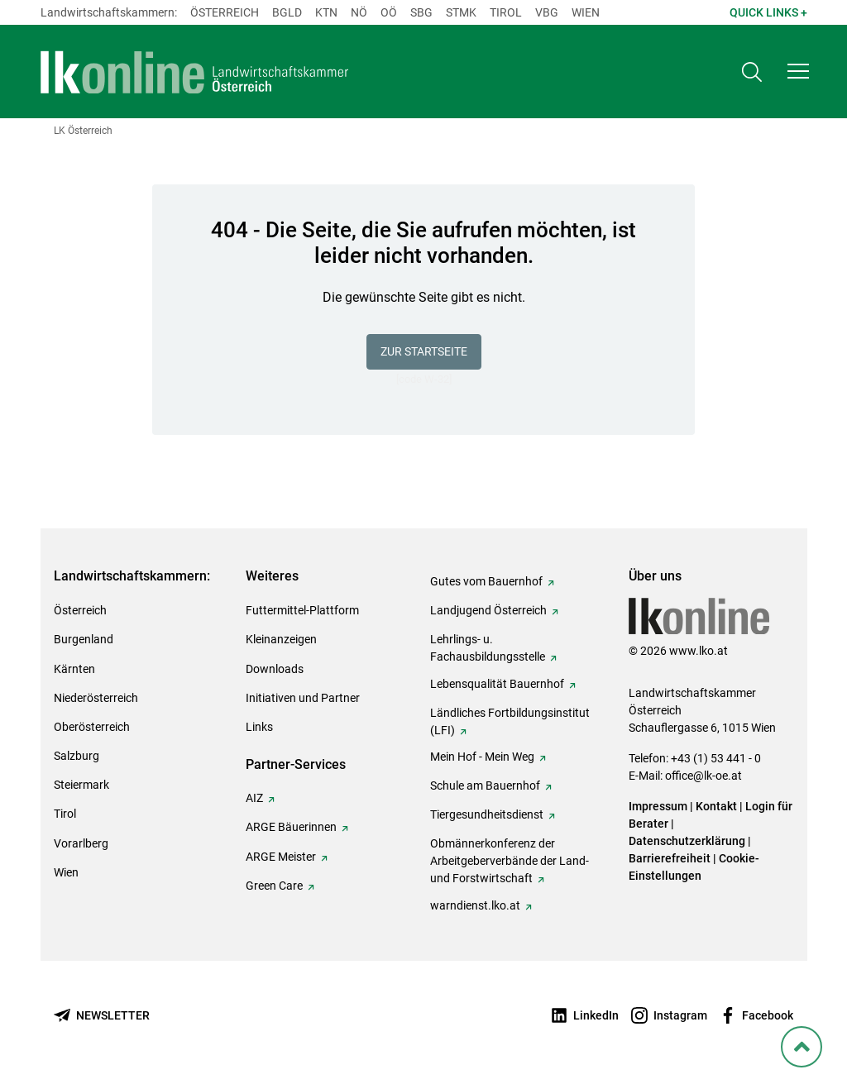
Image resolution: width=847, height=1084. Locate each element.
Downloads (275, 669)
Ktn (326, 12)
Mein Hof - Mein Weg (482, 756)
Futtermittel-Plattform (302, 610)
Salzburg (76, 755)
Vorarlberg (81, 843)
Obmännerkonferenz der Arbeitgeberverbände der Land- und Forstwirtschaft (509, 861)
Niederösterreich (96, 697)
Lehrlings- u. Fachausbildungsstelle (487, 648)
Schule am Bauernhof (485, 785)
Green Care (274, 885)
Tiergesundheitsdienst (486, 814)
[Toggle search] (752, 71)
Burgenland (83, 639)
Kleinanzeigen (281, 639)
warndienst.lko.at (475, 905)
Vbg (546, 12)
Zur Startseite (423, 351)
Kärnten (74, 669)
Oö (388, 12)
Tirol (506, 12)
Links (259, 726)
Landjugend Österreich (488, 610)
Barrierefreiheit (670, 858)
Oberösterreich (92, 726)
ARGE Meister (281, 856)
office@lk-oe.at (703, 775)
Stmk (461, 12)
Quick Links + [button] (768, 12)
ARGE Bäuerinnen (291, 826)
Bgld (287, 12)
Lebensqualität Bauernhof (497, 683)
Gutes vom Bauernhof (486, 581)
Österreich (224, 12)
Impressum (658, 806)
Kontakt (716, 806)
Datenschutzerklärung (687, 841)
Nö (359, 12)
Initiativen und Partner (303, 697)
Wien (586, 12)
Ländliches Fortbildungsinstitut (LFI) (510, 721)
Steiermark (81, 784)
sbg (421, 12)
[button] (798, 71)
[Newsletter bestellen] (102, 1015)
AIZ (254, 798)
